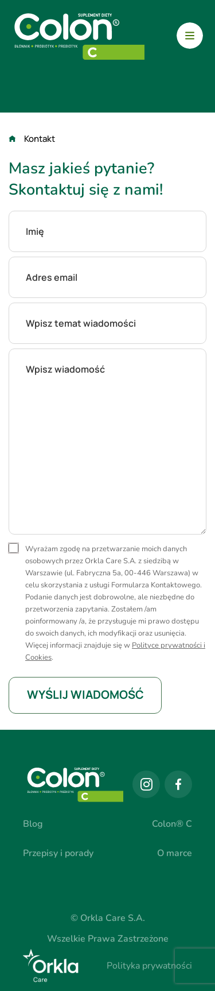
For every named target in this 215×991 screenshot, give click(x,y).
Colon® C (172, 824)
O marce (174, 853)
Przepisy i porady (58, 853)
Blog (33, 824)
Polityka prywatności (149, 965)
